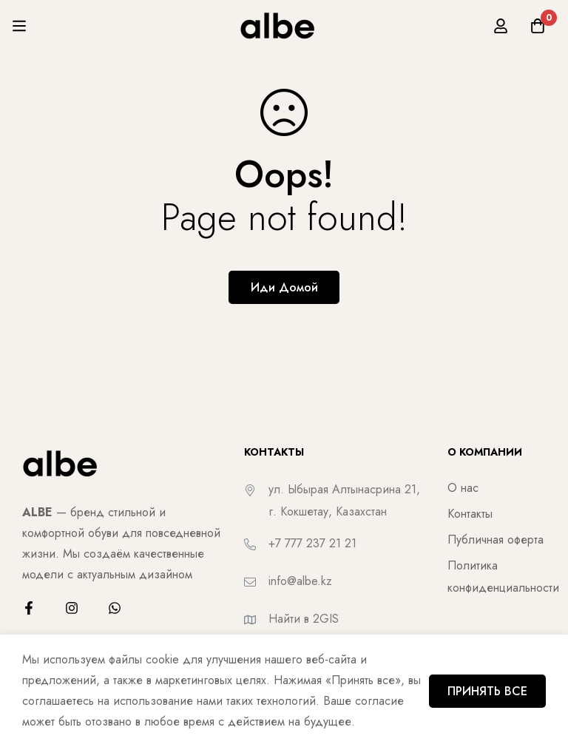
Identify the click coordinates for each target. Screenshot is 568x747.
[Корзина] (537, 26)
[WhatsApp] (114, 608)
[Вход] (500, 26)
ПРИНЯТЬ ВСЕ (487, 691)
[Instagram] (71, 608)
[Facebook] (29, 608)
